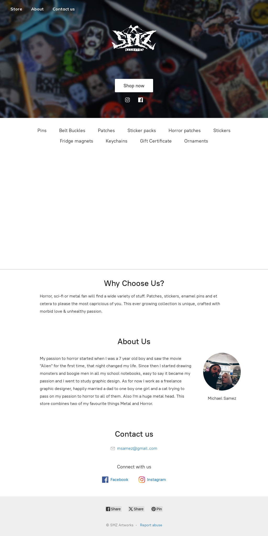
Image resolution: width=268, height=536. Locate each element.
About (37, 9)
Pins (42, 130)
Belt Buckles (72, 130)
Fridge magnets (76, 141)
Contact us (64, 9)
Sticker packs (141, 130)
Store (16, 9)
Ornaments (196, 141)
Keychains (116, 141)
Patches (106, 130)
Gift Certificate (156, 141)
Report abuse (151, 525)
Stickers (222, 130)
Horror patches (185, 130)
